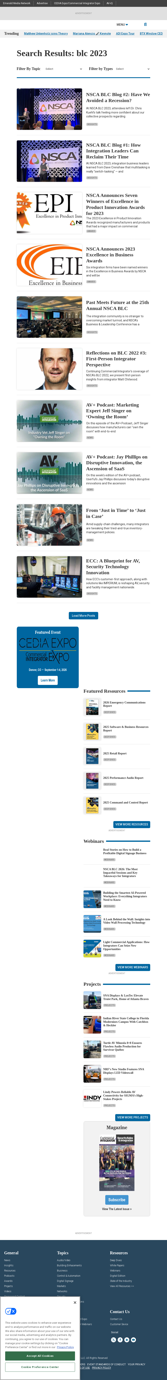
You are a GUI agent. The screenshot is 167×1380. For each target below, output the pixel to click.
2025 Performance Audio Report (123, 777)
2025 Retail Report (115, 753)
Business (62, 1270)
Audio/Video (63, 1260)
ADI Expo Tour (125, 33)
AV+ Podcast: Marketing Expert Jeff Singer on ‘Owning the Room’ (112, 411)
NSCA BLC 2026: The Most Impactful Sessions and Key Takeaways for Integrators (120, 873)
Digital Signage (65, 1281)
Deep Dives (109, 712)
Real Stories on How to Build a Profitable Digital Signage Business (124, 851)
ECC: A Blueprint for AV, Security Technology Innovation (113, 566)
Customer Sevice (119, 1324)
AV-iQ (109, 3)
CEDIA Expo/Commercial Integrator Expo (77, 3)
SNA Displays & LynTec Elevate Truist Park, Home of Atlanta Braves (126, 997)
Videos (7, 1291)
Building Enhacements (69, 1265)
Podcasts (9, 1276)
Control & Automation (68, 1276)
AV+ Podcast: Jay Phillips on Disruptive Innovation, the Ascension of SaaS (117, 463)
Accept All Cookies (40, 1355)
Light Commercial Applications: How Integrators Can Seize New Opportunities (126, 946)
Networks (62, 1291)
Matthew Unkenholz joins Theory (46, 33)
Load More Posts (83, 615)
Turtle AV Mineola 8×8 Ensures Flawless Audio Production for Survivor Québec (122, 1046)
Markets (61, 1286)
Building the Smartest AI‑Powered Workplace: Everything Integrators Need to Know (125, 896)
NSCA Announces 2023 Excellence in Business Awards (110, 255)
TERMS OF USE (81, 1367)
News (90, 438)
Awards (91, 231)
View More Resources (131, 824)
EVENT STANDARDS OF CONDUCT (106, 1364)
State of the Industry (121, 1281)
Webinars (109, 860)
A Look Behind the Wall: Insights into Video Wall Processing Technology (126, 921)
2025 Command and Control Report (125, 802)
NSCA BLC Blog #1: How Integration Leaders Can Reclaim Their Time (113, 151)
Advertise (42, 3)
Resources (10, 1270)
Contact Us (116, 1319)
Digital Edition (117, 1276)
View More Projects (132, 1117)
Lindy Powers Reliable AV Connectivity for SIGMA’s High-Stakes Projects (123, 1095)
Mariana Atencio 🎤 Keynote (92, 33)
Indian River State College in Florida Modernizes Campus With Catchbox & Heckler (126, 1022)
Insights (92, 124)
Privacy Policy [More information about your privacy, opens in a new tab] (65, 1347)
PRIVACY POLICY (101, 1367)
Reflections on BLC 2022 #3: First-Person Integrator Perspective (116, 359)
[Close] (75, 1302)
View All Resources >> (122, 1286)
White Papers (117, 1265)
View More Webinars (132, 967)
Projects (109, 1005)
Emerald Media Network (16, 3)
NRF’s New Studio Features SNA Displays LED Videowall (123, 1071)
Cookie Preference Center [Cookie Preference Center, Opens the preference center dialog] (40, 1367)
